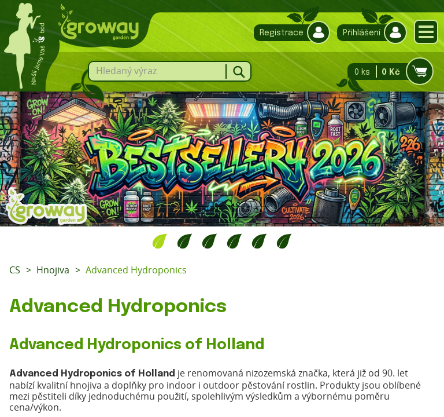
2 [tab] (184, 241)
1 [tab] (159, 241)
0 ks (387, 71)
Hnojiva (52, 270)
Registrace (289, 32)
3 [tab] (209, 241)
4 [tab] (234, 241)
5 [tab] (259, 241)
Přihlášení (369, 32)
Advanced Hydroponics (136, 270)
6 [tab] (284, 241)
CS (14, 270)
